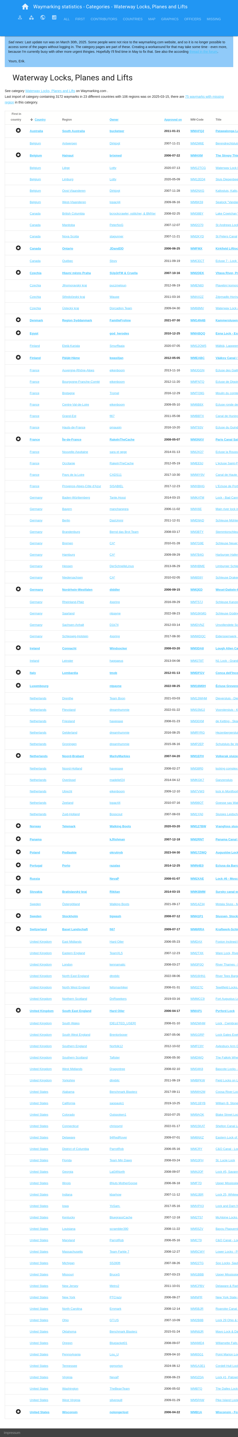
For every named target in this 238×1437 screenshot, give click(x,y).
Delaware (68, 1137)
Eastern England (73, 953)
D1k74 (114, 625)
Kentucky (68, 1217)
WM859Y (196, 577)
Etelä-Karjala (71, 346)
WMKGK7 (197, 780)
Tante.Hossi (118, 497)
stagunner (116, 236)
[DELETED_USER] (123, 1023)
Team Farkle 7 (119, 1251)
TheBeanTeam (120, 1388)
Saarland (68, 613)
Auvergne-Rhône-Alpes (78, 370)
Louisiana (68, 1229)
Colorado (68, 1114)
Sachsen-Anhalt (73, 625)
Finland (35, 346)
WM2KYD (197, 236)
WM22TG (197, 1263)
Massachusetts (72, 1251)
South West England (76, 1034)
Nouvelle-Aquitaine (75, 452)
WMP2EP (197, 744)
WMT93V (196, 427)
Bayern (67, 509)
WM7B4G (197, 554)
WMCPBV (197, 1286)
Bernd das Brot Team (124, 532)
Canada (35, 213)
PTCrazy (116, 1297)
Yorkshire (68, 1080)
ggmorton (116, 1366)
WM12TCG (198, 168)
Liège (66, 168)
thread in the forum (203, 52)
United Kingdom (41, 941)
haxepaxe (116, 721)
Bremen (67, 543)
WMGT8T (197, 660)
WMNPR (196, 1297)
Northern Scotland (74, 999)
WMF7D (196, 1183)
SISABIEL (116, 486)
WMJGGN (197, 370)
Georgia (67, 1171)
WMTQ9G (197, 393)
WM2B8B (197, 1320)
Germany (36, 497)
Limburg (67, 179)
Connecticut (70, 1126)
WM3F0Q (197, 964)
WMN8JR (197, 1331)
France (34, 370)
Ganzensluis (224, 780)
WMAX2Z (197, 297)
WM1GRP (197, 1034)
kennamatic (117, 964)
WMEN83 (197, 285)
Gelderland (69, 732)
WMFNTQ (197, 381)
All (67, 19)
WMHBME (197, 566)
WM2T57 (196, 1217)
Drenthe (67, 698)
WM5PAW (197, 1400)
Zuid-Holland (71, 814)
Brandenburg (71, 532)
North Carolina (72, 1308)
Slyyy (113, 261)
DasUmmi (116, 520)
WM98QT (197, 802)
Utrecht (67, 791)
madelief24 (117, 780)
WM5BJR (197, 1308)
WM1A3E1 (197, 1366)
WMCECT (197, 261)
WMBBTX (197, 416)
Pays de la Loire (73, 474)
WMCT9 (196, 1240)
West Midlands (72, 1069)
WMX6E (196, 509)
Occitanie (68, 463)
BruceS (115, 1274)
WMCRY (196, 1149)
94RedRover (118, 1137)
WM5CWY (197, 1251)
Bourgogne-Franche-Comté (81, 381)
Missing (214, 19)
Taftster (115, 1057)
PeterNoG (116, 225)
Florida (67, 1160)
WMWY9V (197, 474)
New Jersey (70, 1286)
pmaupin (115, 427)
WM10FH (197, 1160)
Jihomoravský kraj (74, 285)
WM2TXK (197, 953)
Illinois (66, 1183)
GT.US (114, 1320)
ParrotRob (117, 1149)
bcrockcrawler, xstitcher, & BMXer (133, 213)
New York (68, 1297)
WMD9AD (197, 520)
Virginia (67, 1377)
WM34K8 (196, 1069)
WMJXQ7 (197, 452)
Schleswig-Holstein (75, 636)
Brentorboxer (118, 1034)
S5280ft (115, 1263)
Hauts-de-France (73, 427)
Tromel (114, 393)
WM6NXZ (197, 1137)
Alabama (68, 1092)
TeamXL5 (116, 953)
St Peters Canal (226, 236)
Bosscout (116, 814)
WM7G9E (197, 543)
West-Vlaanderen (74, 202)
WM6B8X (197, 404)
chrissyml (116, 1126)
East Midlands (72, 941)
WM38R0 (196, 768)
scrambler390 (119, 1229)
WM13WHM (198, 698)
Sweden (35, 904)
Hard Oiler (117, 941)
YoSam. (115, 1206)
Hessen (67, 566)
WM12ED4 (197, 179)
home (25, 6)
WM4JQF (197, 1171)
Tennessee (69, 1366)
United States (39, 1092)
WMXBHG (197, 486)
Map (151, 19)
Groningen (69, 744)
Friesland (68, 721)
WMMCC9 (197, 999)
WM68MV (197, 308)
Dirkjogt (115, 143)
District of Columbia (75, 1149)
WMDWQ (197, 1057)
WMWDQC (198, 636)
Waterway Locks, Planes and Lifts (50, 91)
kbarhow (115, 1194)
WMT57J (196, 602)
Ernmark (115, 1308)
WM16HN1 (198, 976)
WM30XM (197, 721)
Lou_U (114, 1354)
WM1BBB (197, 1274)
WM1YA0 (196, 814)
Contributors (104, 19)
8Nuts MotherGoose (123, 1183)
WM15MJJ (197, 709)
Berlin (66, 520)
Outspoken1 (118, 1114)
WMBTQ (196, 1388)
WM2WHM (197, 1023)
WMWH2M (197, 1092)
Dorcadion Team (121, 308)
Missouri (67, 1274)
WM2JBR (197, 1194)
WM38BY (197, 213)
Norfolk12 (116, 1046)
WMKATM (197, 497)
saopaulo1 (117, 1103)
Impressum (12, 1433)
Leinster (67, 660)
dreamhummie (119, 709)
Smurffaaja (117, 346)
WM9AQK (197, 1114)
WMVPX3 (197, 1206)
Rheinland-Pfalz (73, 602)
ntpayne (115, 613)
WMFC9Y (197, 1046)
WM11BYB (198, 1103)
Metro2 (114, 1286)
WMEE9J (196, 463)
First (80, 19)
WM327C (196, 987)
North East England (75, 976)
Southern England (74, 1046)
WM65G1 (197, 1354)
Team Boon (117, 698)
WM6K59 (196, 202)
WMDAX (196, 941)
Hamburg (68, 554)
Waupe (114, 297)
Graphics (170, 19)
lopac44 (115, 202)
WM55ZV (196, 1229)
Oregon (67, 1343)
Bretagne (68, 393)
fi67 (112, 416)
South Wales (70, 1023)
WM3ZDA (197, 1377)
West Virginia (71, 1400)
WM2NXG (197, 190)
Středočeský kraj (73, 297)
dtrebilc (115, 976)
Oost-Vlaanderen (73, 190)
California (68, 1103)
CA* (112, 543)
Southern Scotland (74, 1057)
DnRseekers (118, 999)
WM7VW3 (197, 791)
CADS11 (116, 474)
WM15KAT (197, 1126)
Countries (132, 19)
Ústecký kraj (70, 308)
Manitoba (68, 225)
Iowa (65, 1206)
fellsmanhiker (119, 987)
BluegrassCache (121, 1217)
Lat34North (117, 1171)
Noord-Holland (72, 768)
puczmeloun (118, 285)
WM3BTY (197, 532)
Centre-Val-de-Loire (75, 404)
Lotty (113, 168)
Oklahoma (69, 1331)
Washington (70, 1388)
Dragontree (117, 1069)
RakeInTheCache (122, 463)
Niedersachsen (72, 577)
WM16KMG (198, 613)
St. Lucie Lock (225, 1160)
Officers (192, 19)
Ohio (65, 1320)
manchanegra (119, 509)
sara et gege (118, 452)
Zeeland (67, 802)
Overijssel (69, 780)
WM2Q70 (197, 225)
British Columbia (73, 213)
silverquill (116, 1400)
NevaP (114, 1377)
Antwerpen (69, 143)
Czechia (35, 285)
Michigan (68, 1263)
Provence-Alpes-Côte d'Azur (81, 486)
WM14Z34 (197, 904)
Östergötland (71, 904)
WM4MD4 (197, 1343)
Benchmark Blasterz (123, 1092)
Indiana (67, 1194)
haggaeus (116, 660)
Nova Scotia (70, 236)
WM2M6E (197, 143)
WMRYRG (197, 732)
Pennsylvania (71, 1354)
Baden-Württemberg (76, 497)
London (67, 964)
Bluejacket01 (118, 1343)
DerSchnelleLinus (122, 566)
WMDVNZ (197, 625)
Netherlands (38, 698)
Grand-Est (69, 416)
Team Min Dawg (121, 1160)
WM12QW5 (198, 346)
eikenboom (117, 370)
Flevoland (68, 709)
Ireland (34, 660)
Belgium (35, 143)
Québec (67, 261)
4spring (115, 602)
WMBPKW (197, 1080)
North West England (76, 987)
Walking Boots (119, 904)
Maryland (68, 1240)
